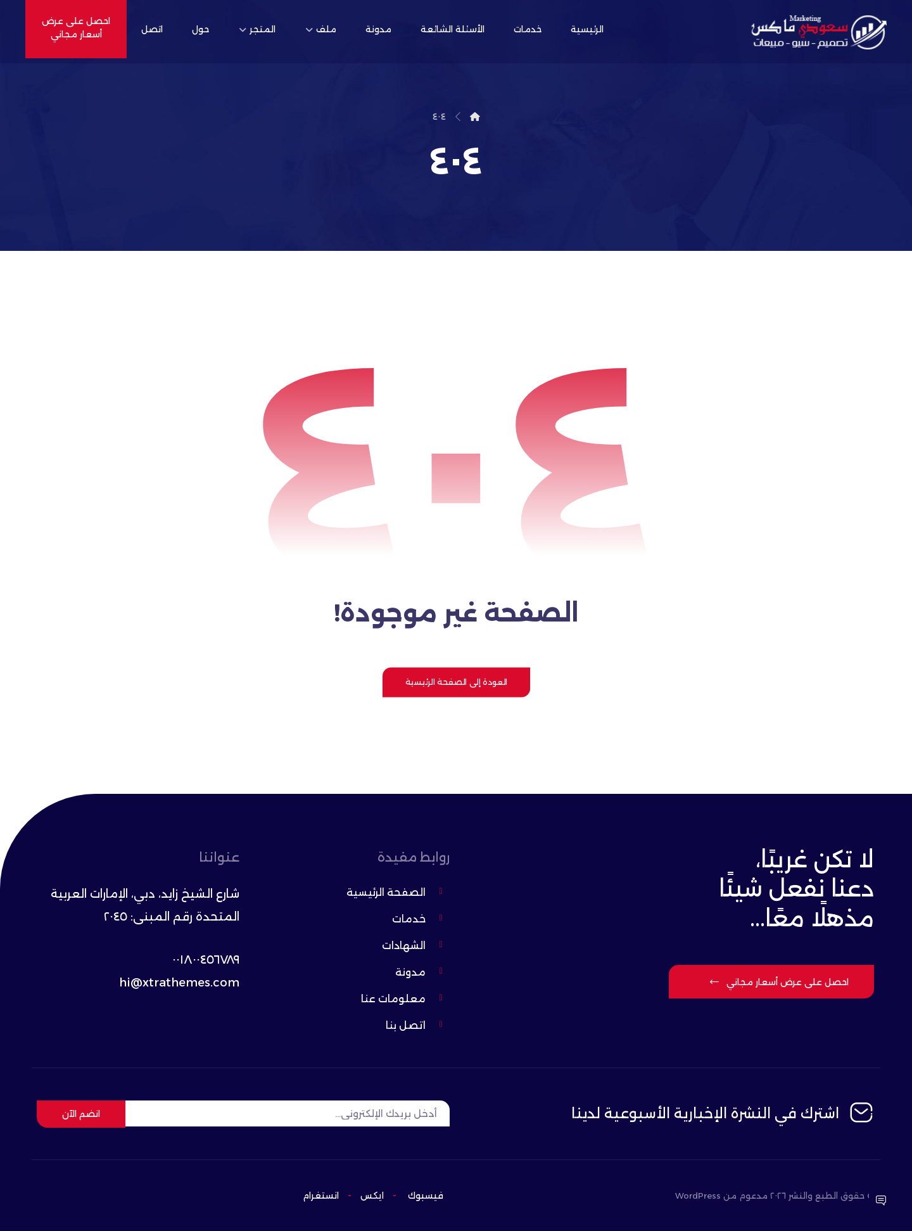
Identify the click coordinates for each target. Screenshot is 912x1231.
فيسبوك (425, 1195)
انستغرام (321, 1195)
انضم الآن (81, 1113)
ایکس (371, 1195)
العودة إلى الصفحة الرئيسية (456, 682)
